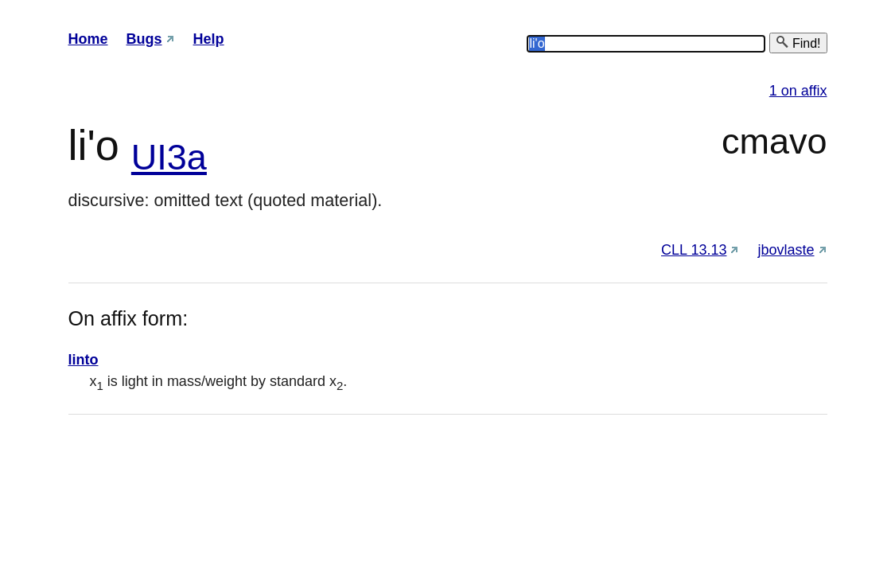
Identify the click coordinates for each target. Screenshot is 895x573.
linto (83, 360)
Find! (798, 42)
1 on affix (798, 91)
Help (208, 39)
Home (88, 39)
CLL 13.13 (693, 250)
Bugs (144, 39)
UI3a (169, 157)
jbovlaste (785, 250)
